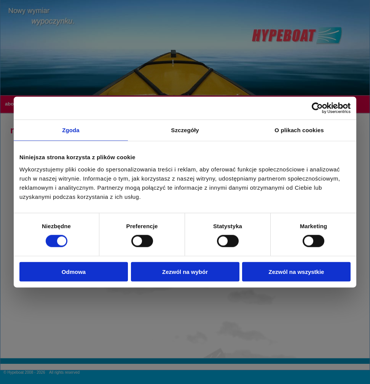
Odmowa (74, 271)
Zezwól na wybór (185, 271)
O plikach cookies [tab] (299, 130)
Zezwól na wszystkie (296, 271)
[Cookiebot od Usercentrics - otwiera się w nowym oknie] (317, 108)
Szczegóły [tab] (185, 130)
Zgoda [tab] (71, 130)
